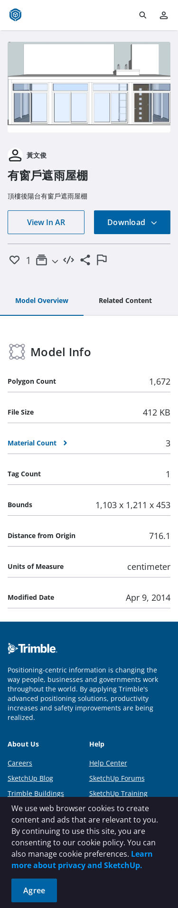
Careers (20, 762)
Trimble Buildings (36, 793)
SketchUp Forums (117, 778)
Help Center (108, 762)
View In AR (46, 222)
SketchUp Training (118, 793)
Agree (34, 890)
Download (132, 222)
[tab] (42, 301)
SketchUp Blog (30, 778)
